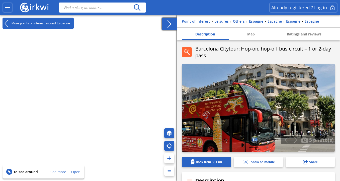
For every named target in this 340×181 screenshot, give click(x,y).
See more (58, 171)
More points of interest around (36, 23)
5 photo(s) (317, 139)
